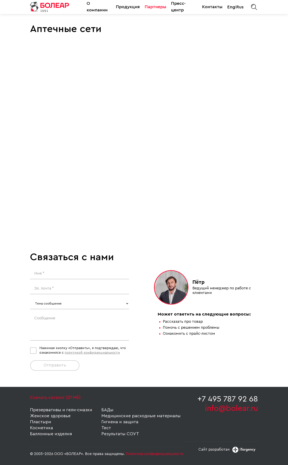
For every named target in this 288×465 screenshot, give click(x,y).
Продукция (128, 7)
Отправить (55, 365)
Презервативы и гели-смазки (61, 410)
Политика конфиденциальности (154, 454)
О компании (97, 6)
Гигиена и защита (119, 422)
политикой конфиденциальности (92, 352)
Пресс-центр (178, 6)
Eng (231, 7)
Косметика (41, 428)
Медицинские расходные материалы (141, 416)
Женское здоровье (50, 416)
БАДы (107, 410)
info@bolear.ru (231, 408)
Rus (240, 7)
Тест (106, 428)
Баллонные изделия (51, 434)
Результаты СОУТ (120, 434)
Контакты (212, 7)
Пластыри (40, 422)
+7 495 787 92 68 (227, 399)
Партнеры (155, 7)
